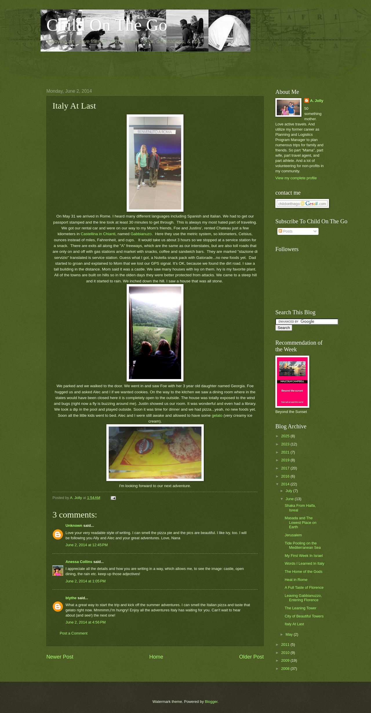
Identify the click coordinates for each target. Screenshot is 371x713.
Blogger (211, 701)
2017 (285, 468)
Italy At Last (294, 624)
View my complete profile (296, 178)
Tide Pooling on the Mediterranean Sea (303, 545)
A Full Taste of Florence (304, 587)
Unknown (74, 525)
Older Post (251, 657)
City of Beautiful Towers (304, 616)
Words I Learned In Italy (304, 563)
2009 (285, 660)
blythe (71, 598)
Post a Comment (74, 633)
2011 (285, 644)
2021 (285, 452)
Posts (285, 231)
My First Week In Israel (304, 555)
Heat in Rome (296, 579)
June (290, 499)
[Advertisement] (151, 65)
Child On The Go (106, 24)
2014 (285, 484)
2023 (285, 444)
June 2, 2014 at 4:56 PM (86, 622)
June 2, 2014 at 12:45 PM (87, 545)
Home (156, 657)
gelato (217, 415)
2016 (285, 476)
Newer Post (59, 657)
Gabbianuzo (141, 234)
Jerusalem (293, 535)
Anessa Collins (79, 562)
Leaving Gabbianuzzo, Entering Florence (303, 597)
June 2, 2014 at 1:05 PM (86, 581)
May (289, 634)
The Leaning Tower (300, 608)
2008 (285, 668)
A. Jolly (316, 100)
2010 (285, 652)
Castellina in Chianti (98, 234)
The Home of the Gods (303, 571)
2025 (285, 436)
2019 (285, 460)
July (289, 491)
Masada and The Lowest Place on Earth (300, 522)
